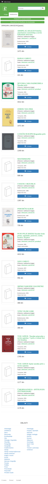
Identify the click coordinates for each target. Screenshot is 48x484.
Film (5, 438)
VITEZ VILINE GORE (25, 311)
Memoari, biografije (10, 461)
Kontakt (18, 480)
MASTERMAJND (23, 159)
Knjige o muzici (8, 455)
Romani (29, 438)
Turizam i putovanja (33, 448)
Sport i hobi (30, 444)
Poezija (6, 463)
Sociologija (30, 442)
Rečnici (29, 436)
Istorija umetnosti (9, 453)
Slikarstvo (30, 440)
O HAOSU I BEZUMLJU (26, 184)
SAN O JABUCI (23, 261)
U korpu (28, 47)
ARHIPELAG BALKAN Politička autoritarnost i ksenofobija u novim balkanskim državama (29, 33)
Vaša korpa (6, 2)
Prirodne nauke (8, 472)
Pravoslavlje (8, 469)
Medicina (7, 459)
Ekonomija (7, 434)
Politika (6, 465)
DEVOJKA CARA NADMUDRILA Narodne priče (30, 84)
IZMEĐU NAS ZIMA (25, 109)
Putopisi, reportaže (32, 430)
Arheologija (7, 428)
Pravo (6, 467)
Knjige (6, 14)
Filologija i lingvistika (10, 440)
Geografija (7, 446)
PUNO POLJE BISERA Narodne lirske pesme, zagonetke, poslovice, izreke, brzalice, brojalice (31, 236)
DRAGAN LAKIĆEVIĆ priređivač (31, 89)
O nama (4, 480)
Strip (28, 446)
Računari (29, 432)
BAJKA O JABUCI (24, 58)
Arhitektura (7, 430)
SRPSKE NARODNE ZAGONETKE (30, 286)
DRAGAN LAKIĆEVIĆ (28, 62)
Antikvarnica (13, 14)
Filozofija (7, 442)
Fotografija (7, 444)
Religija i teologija (32, 434)
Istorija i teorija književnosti (12, 451)
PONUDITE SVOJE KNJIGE (22, 19)
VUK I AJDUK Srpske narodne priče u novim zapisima (31, 365)
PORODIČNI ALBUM (25, 209)
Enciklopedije (8, 436)
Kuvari (6, 457)
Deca (6, 432)
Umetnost (30, 449)
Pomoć (11, 480)
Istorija (6, 449)
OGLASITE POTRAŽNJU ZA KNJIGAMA (22, 22)
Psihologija (30, 428)
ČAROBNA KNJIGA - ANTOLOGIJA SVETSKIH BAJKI (30, 390)
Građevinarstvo (8, 448)
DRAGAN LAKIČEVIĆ (28, 265)
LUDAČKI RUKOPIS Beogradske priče (31, 134)
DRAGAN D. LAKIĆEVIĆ (28, 38)
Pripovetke (7, 470)
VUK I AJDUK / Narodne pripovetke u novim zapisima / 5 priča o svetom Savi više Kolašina (31, 338)
